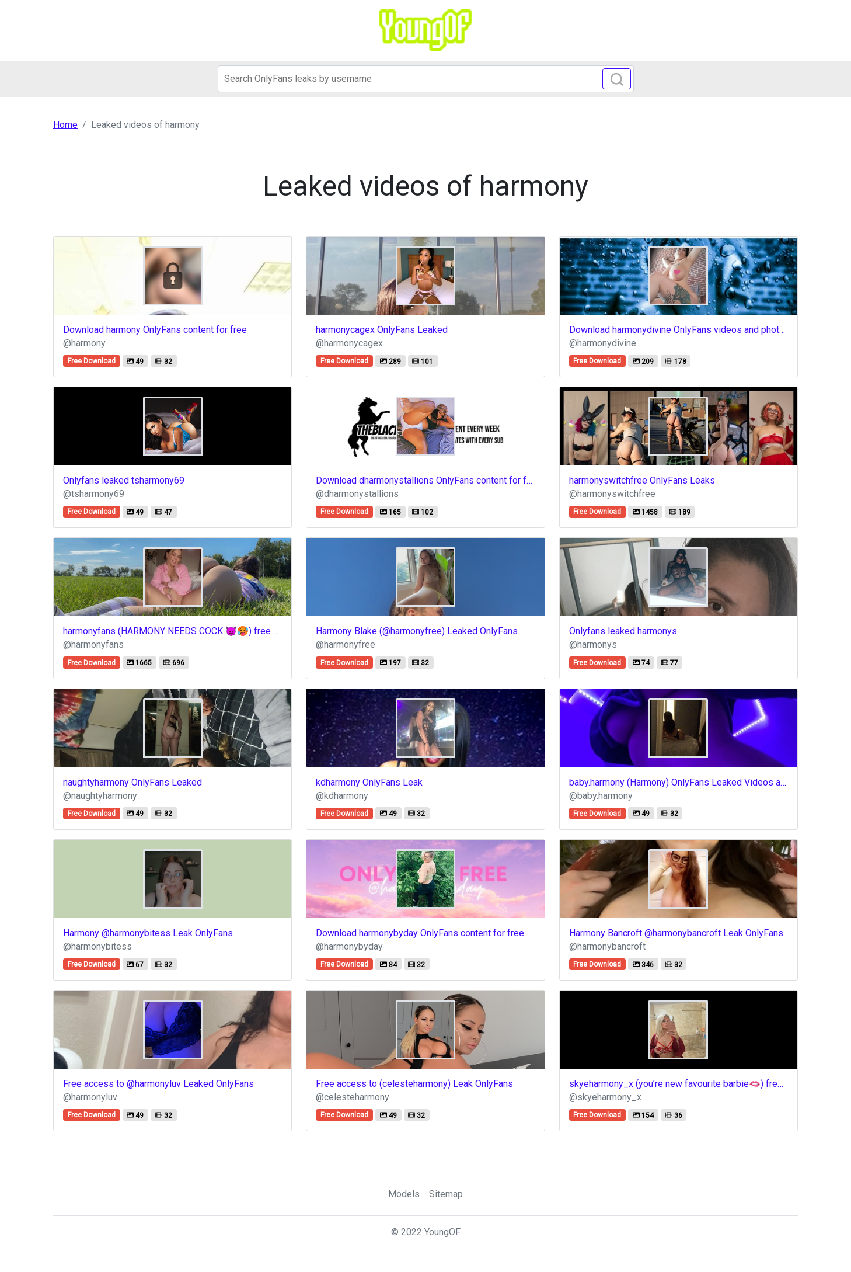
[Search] (426, 78)
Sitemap (446, 1194)
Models (404, 1194)
